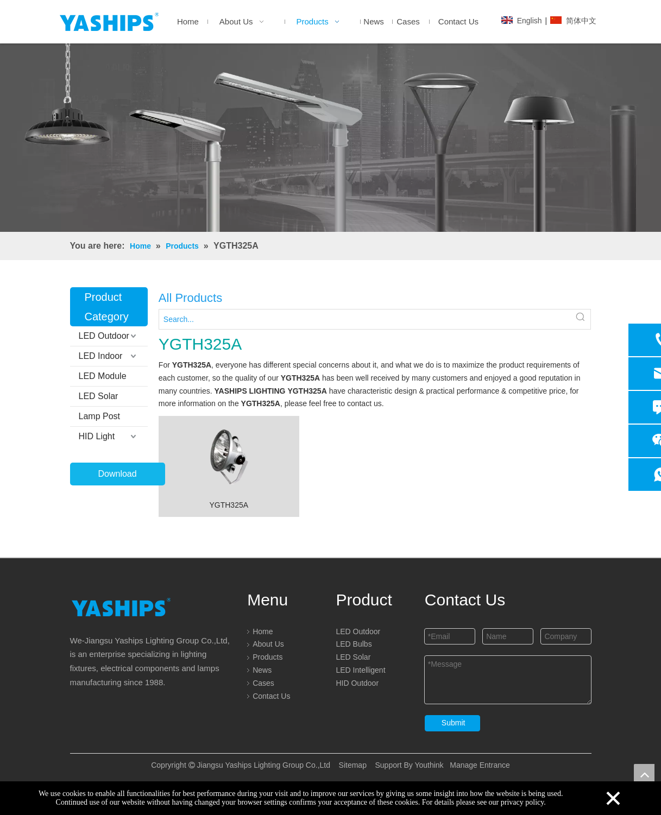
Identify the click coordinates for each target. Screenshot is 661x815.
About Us (268, 644)
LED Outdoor (104, 335)
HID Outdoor (357, 683)
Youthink (428, 765)
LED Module (103, 376)
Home (263, 631)
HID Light (97, 436)
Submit (453, 722)
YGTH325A (228, 505)
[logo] (121, 607)
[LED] (330, 137)
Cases (263, 683)
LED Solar (98, 396)
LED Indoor (101, 356)
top (644, 774)
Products (267, 657)
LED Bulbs (354, 644)
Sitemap (353, 765)
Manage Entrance (478, 765)
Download (117, 473)
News (262, 670)
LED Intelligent (360, 670)
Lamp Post (99, 416)
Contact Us (271, 696)
